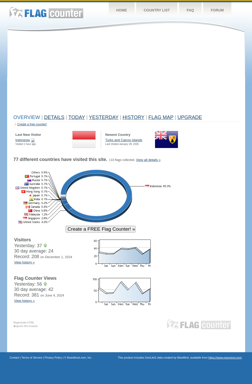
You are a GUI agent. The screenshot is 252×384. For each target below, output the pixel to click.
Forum (217, 10)
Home (121, 10)
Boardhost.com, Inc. (79, 357)
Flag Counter (46, 12)
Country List (157, 10)
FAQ (190, 10)
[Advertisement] (126, 74)
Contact (14, 357)
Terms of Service (31, 357)
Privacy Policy (53, 357)
